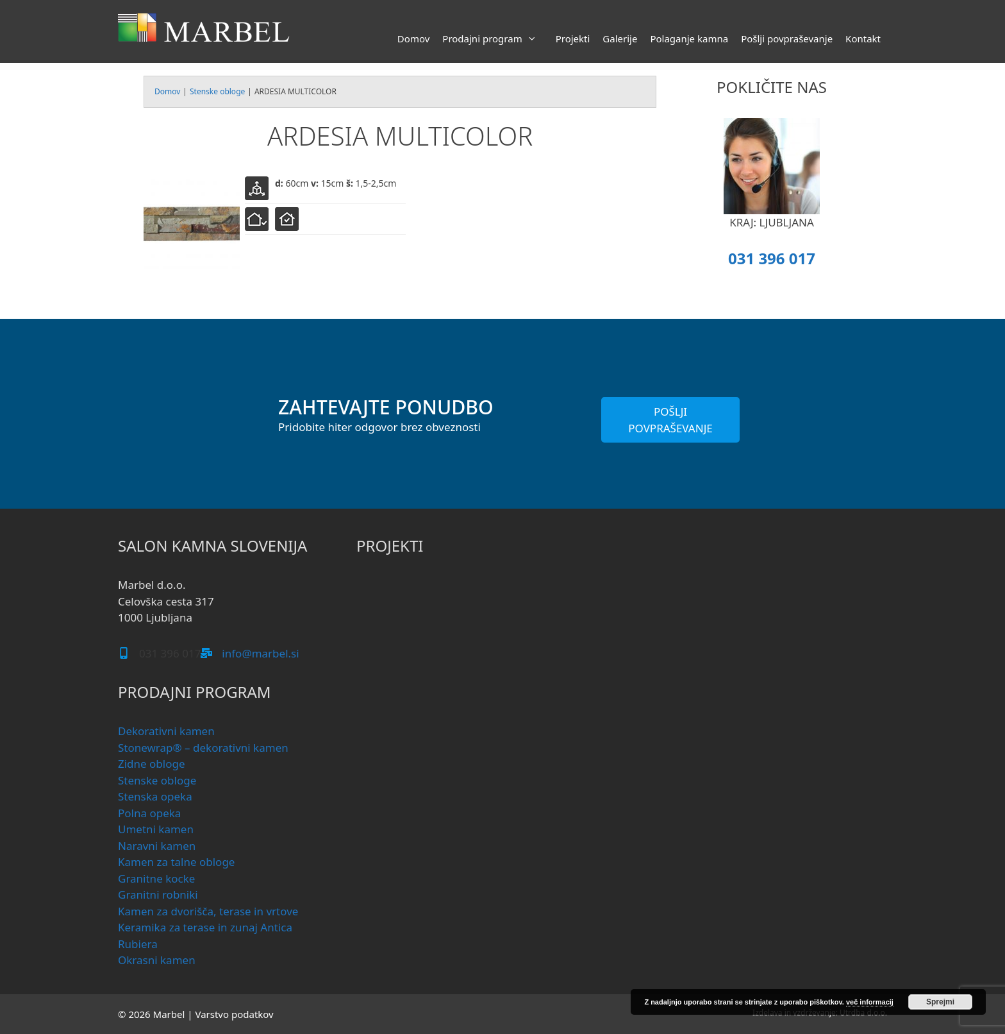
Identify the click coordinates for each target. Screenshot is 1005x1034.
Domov (413, 38)
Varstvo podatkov (234, 1014)
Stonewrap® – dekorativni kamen (203, 747)
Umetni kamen (156, 829)
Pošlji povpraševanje (787, 38)
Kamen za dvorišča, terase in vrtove (208, 911)
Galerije (619, 38)
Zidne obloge (151, 763)
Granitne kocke (156, 878)
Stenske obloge (217, 91)
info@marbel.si (260, 653)
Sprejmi (940, 1001)
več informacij (869, 1002)
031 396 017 (771, 258)
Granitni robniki (158, 894)
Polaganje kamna (689, 38)
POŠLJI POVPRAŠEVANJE (670, 420)
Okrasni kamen (156, 960)
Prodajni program (495, 38)
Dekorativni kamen (166, 731)
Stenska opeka (155, 796)
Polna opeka (149, 813)
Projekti (573, 38)
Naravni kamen (156, 845)
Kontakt (863, 38)
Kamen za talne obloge (176, 861)
